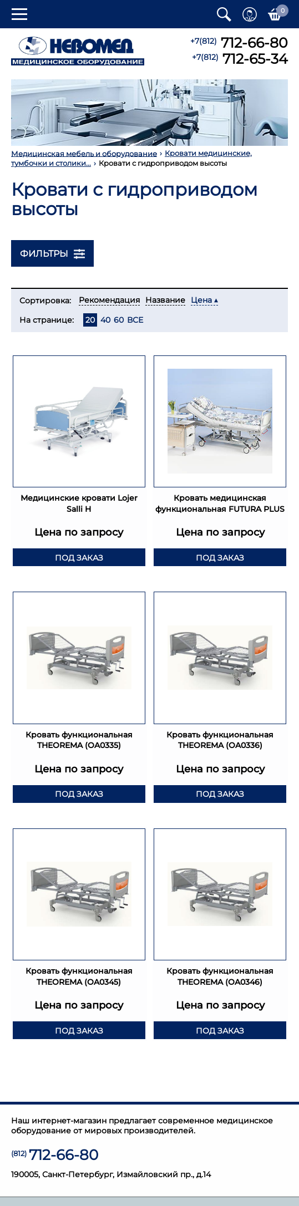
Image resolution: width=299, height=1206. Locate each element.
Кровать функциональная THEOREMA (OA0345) (79, 980)
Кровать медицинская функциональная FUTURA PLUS (220, 501)
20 (90, 320)
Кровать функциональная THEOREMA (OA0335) (79, 744)
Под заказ (79, 562)
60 (119, 320)
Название (165, 300)
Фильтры (52, 253)
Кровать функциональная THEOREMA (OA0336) (219, 744)
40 (105, 320)
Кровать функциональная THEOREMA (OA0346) (219, 980)
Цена (201, 300)
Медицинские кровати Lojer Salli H (79, 496)
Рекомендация (109, 300)
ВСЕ (135, 320)
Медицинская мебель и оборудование (84, 153)
